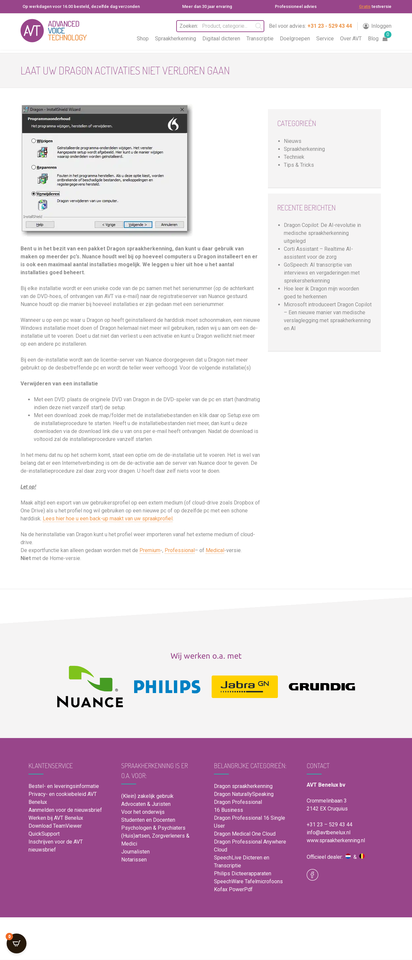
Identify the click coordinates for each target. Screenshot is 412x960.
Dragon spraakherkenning (243, 786)
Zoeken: (188, 26)
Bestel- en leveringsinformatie (63, 786)
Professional (180, 550)
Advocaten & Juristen (146, 804)
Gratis (365, 6)
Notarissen (134, 859)
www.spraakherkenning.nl (336, 840)
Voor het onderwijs (143, 812)
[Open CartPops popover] (16, 943)
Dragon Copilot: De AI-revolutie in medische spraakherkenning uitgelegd (322, 233)
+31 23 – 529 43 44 (329, 824)
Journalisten (135, 852)
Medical (215, 550)
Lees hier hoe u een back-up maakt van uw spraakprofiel (108, 518)
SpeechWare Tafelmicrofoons (248, 881)
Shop (143, 38)
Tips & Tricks (299, 165)
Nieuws (292, 141)
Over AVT (351, 38)
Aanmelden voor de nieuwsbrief (65, 810)
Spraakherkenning (175, 38)
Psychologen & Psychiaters (153, 828)
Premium (149, 550)
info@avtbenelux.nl (328, 832)
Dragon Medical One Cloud (245, 834)
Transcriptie (260, 38)
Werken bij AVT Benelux (55, 818)
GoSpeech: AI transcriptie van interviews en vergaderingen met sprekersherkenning (322, 273)
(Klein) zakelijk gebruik (147, 796)
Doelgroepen (295, 38)
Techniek (294, 157)
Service (325, 38)
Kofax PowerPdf (233, 889)
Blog (373, 38)
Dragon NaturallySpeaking (244, 794)
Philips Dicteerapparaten (242, 873)
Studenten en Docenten (148, 820)
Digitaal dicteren (221, 38)
